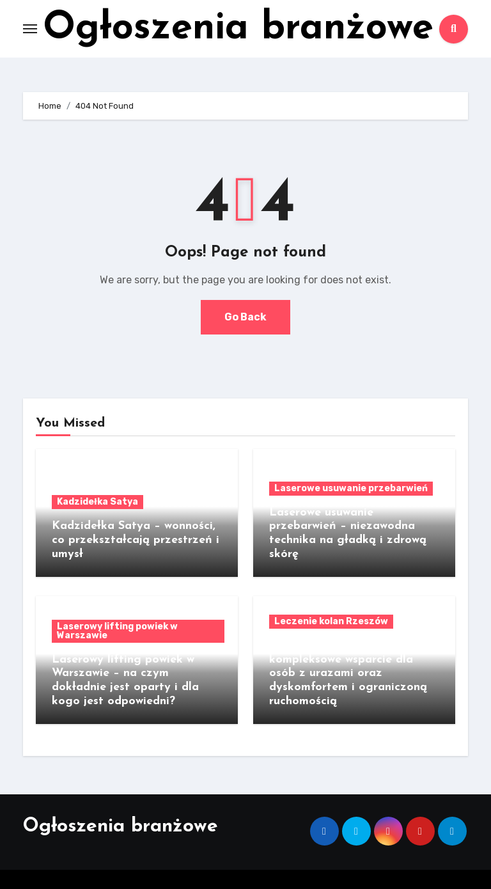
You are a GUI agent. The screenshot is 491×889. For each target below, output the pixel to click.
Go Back (245, 317)
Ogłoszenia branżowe (238, 29)
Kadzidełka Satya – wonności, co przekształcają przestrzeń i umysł (135, 540)
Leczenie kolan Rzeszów (331, 621)
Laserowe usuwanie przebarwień (351, 488)
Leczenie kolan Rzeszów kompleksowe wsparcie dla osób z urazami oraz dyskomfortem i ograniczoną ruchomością (348, 673)
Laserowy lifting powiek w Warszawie (117, 631)
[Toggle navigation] (30, 28)
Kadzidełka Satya (97, 501)
